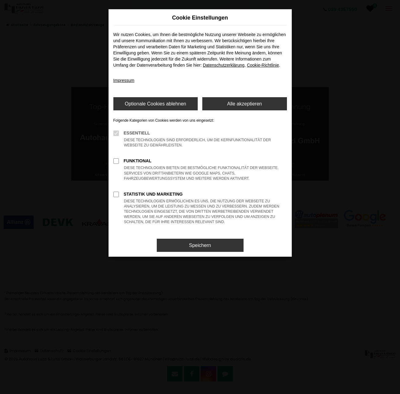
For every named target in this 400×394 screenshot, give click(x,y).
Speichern (200, 245)
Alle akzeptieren (244, 103)
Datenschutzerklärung (223, 65)
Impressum (123, 80)
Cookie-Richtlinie (263, 65)
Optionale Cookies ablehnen (155, 103)
